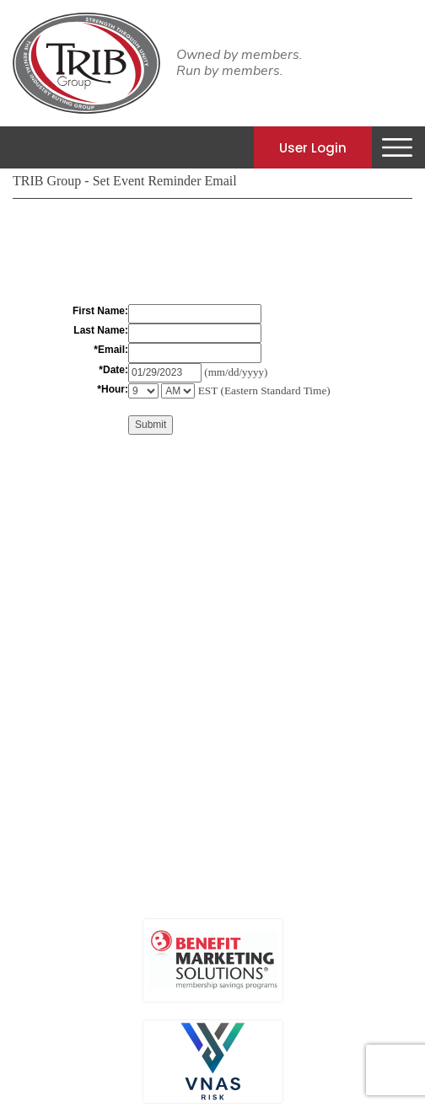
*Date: (113, 370)
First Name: (100, 311)
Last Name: (100, 330)
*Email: (111, 350)
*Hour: (112, 389)
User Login (313, 147)
